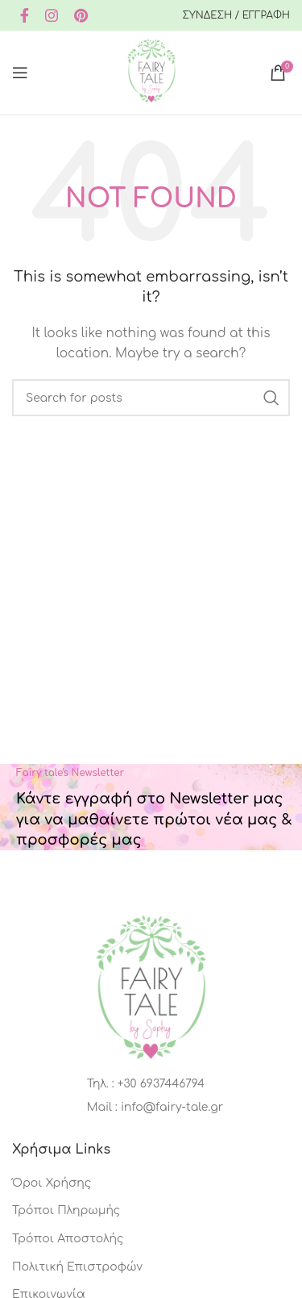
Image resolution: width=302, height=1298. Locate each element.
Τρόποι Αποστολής (67, 1239)
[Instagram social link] (51, 15)
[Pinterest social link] (81, 15)
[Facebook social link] (24, 15)
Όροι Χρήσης (51, 1183)
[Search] (151, 397)
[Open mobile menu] (20, 72)
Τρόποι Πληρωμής (66, 1210)
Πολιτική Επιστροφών (77, 1267)
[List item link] (151, 1084)
